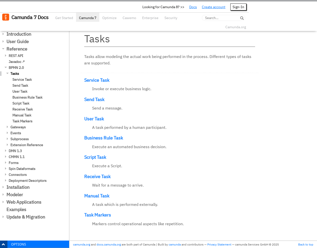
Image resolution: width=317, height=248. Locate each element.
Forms (14, 163)
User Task (19, 91)
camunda (175, 244)
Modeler (14, 194)
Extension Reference (26, 145)
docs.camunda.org (109, 244)
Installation (17, 187)
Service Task (22, 79)
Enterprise (150, 18)
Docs (193, 7)
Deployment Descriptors (28, 180)
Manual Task (21, 115)
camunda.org (81, 244)
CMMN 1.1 (17, 157)
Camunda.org (235, 27)
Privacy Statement (219, 244)
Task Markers (22, 121)
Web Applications (23, 202)
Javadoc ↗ (17, 61)
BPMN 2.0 (16, 67)
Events (15, 133)
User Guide (17, 41)
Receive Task (22, 109)
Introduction (18, 34)
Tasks (14, 73)
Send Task (20, 85)
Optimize (109, 18)
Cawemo (129, 18)
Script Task (20, 103)
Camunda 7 (87, 18)
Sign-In (238, 7)
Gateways (18, 127)
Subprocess (19, 139)
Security (170, 18)
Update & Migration (25, 217)
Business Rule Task (27, 97)
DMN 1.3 (15, 151)
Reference (16, 49)
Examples (16, 209)
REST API (16, 56)
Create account (213, 7)
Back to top (305, 244)
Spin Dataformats (22, 168)
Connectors (18, 174)
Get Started (64, 18)
